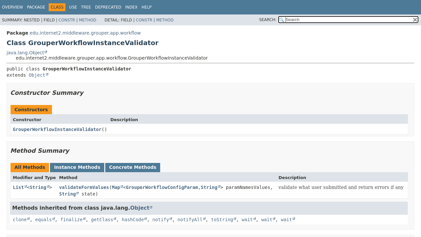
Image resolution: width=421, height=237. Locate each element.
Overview (12, 7)
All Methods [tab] (29, 167)
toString (222, 219)
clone (20, 219)
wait (247, 219)
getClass (102, 219)
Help (146, 7)
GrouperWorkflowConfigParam (162, 187)
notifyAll (190, 219)
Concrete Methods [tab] (133, 167)
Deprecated (108, 7)
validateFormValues (84, 187)
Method (87, 20)
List (18, 187)
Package (36, 7)
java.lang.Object (25, 52)
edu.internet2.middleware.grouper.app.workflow (85, 33)
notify (160, 219)
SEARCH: (268, 19)
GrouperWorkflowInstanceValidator (57, 129)
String (38, 187)
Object (37, 75)
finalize (71, 219)
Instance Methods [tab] (77, 167)
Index (131, 7)
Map (116, 187)
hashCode (133, 219)
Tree (86, 7)
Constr (67, 20)
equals (43, 219)
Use (73, 7)
